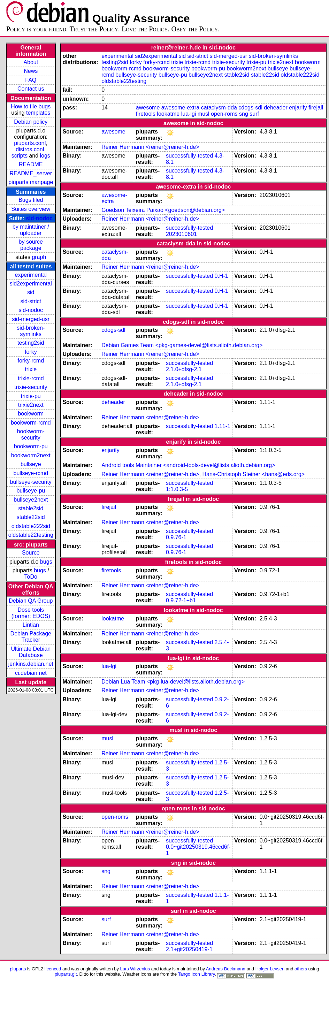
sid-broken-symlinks (31, 331)
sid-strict (31, 301)
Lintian (31, 625)
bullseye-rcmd (30, 473)
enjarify (298, 107)
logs (45, 156)
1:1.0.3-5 (177, 489)
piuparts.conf (30, 143)
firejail (315, 107)
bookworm (31, 414)
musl (203, 114)
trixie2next (31, 405)
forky (31, 352)
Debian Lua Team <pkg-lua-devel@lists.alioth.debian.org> (173, 682)
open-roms (224, 114)
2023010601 (181, 234)
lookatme (168, 114)
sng (243, 114)
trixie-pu (31, 396)
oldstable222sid (31, 526)
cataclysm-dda (219, 107)
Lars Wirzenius (135, 968)
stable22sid (31, 517)
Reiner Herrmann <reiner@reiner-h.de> (150, 147)
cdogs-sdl (250, 107)
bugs (46, 562)
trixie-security (30, 387)
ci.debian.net (31, 673)
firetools (145, 114)
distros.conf (30, 149)
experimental (31, 275)
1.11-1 (222, 426)
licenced (53, 968)
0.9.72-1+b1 (181, 600)
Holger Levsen (270, 968)
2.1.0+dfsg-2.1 (184, 369)
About (30, 62)
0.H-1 (221, 276)
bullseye (31, 464)
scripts (20, 156)
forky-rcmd (31, 361)
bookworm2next (31, 455)
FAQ (30, 80)
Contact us (30, 89)
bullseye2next (31, 500)
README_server (30, 173)
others (300, 968)
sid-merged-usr (30, 319)
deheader (276, 107)
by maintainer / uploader (31, 230)
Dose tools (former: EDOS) (31, 613)
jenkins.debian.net (30, 664)
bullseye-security (31, 482)
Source (31, 553)
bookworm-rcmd (31, 423)
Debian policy (30, 122)
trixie (31, 369)
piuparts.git (66, 974)
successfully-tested (189, 156)
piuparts (18, 968)
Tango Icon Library (196, 974)
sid (30, 292)
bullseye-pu (30, 491)
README (31, 164)
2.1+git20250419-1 (189, 949)
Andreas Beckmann (225, 968)
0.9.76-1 (176, 537)
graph (39, 257)
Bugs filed (30, 200)
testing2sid (30, 343)
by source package (31, 245)
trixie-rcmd (31, 378)
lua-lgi (188, 114)
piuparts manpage (30, 182)
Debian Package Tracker (30, 637)
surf (254, 114)
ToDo (30, 577)
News (31, 71)
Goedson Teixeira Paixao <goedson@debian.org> (163, 210)
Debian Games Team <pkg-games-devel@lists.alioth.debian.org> (181, 345)
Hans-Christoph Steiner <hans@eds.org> (253, 474)
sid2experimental (31, 284)
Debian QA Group (31, 601)
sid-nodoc (39, 218)
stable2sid (30, 508)
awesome (148, 107)
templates (38, 113)
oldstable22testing (30, 535)
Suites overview (30, 209)
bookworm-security (31, 434)
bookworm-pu (31, 446)
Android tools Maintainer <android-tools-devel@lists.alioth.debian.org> (188, 465)
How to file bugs (31, 106)
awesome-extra (180, 107)
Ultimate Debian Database (31, 652)
